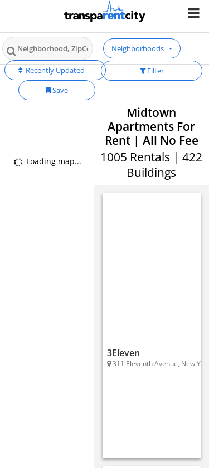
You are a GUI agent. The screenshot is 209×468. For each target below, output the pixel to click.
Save (57, 90)
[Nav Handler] (195, 12)
